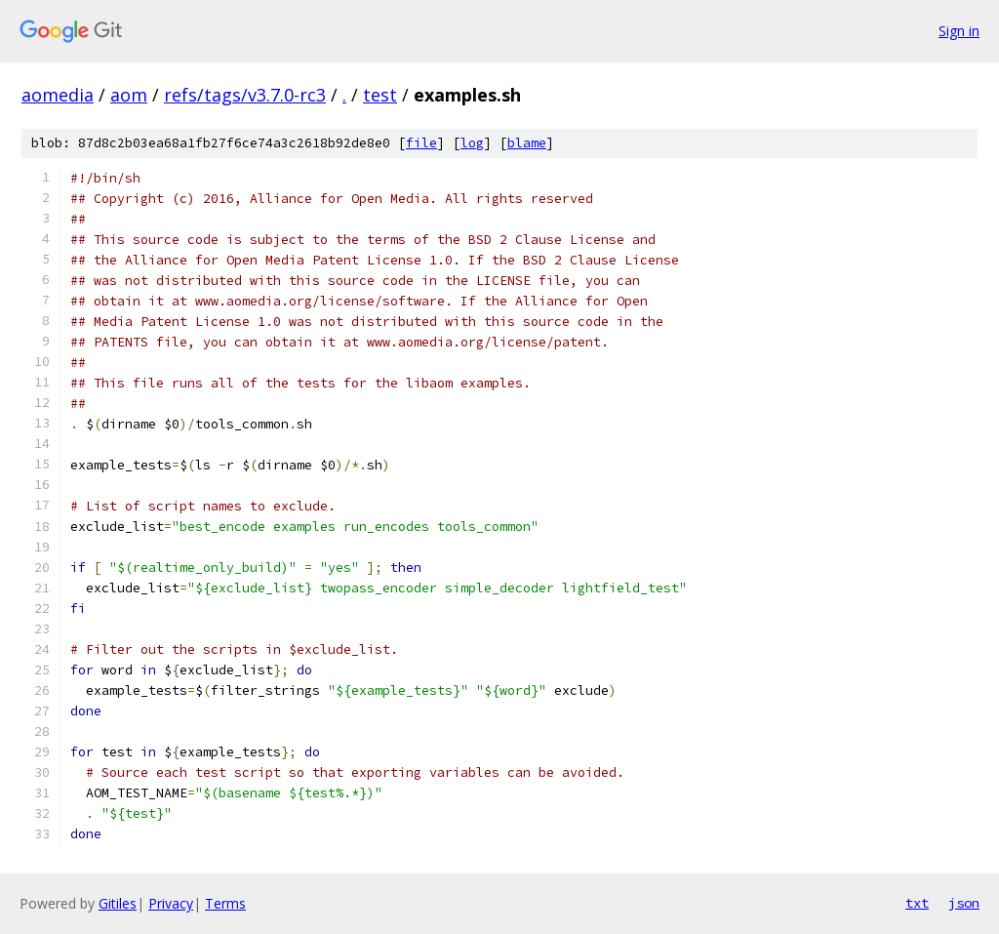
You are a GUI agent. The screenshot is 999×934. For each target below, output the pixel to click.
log (472, 143)
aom (128, 94)
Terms (225, 903)
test (380, 94)
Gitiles (118, 903)
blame (526, 143)
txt (917, 903)
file (421, 143)
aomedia (57, 94)
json (963, 903)
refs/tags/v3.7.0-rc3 (245, 94)
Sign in (959, 30)
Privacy (170, 903)
